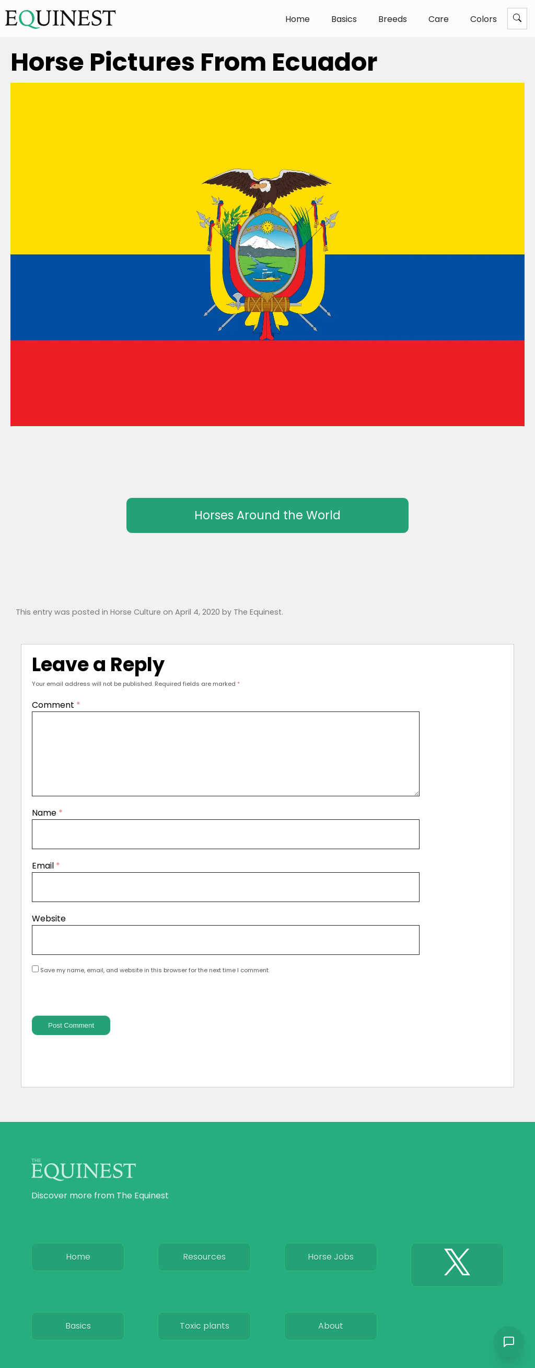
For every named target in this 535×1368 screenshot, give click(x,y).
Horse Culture (135, 612)
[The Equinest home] (60, 19)
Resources (204, 1269)
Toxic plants (204, 1338)
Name (47, 825)
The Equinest (258, 612)
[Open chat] (509, 1342)
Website (49, 931)
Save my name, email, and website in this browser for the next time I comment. (155, 982)
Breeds (392, 19)
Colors (483, 19)
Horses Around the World (267, 515)
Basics (344, 19)
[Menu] (517, 18)
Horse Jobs (331, 1269)
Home (297, 19)
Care (438, 19)
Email (46, 878)
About (330, 1338)
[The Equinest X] (457, 1277)
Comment (56, 705)
